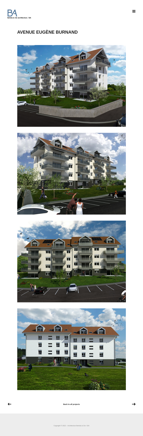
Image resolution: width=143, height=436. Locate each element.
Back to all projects (71, 404)
